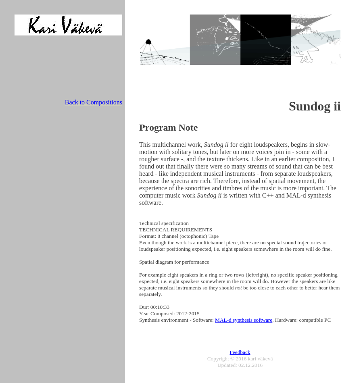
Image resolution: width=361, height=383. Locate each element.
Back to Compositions (93, 102)
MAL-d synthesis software (243, 320)
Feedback (240, 352)
